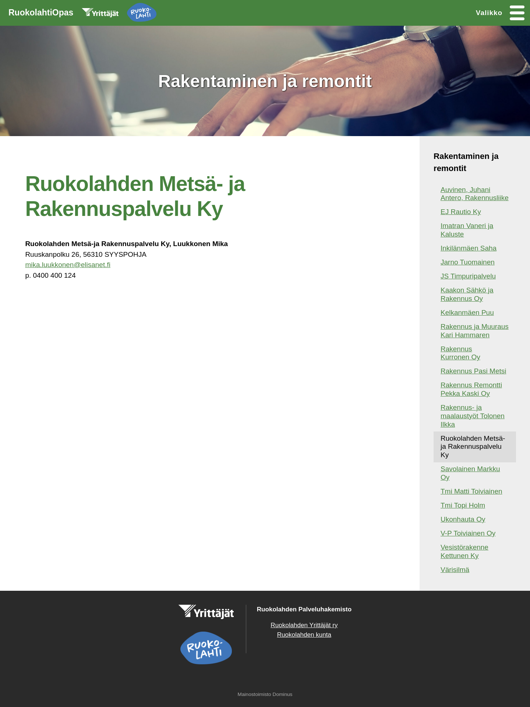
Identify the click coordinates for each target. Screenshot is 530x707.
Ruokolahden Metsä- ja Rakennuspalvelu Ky (473, 446)
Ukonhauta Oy (463, 519)
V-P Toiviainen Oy (468, 533)
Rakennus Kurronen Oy (460, 353)
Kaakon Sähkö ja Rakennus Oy (467, 294)
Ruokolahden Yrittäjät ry (304, 625)
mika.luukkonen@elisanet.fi (67, 265)
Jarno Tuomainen (468, 262)
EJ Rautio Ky (461, 212)
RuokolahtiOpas (82, 14)
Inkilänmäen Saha (469, 248)
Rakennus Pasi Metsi (473, 371)
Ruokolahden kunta (304, 634)
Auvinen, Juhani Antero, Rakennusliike (475, 194)
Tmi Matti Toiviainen (471, 491)
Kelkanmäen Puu (467, 312)
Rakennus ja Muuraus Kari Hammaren (475, 331)
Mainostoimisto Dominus (265, 694)
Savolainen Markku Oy (470, 473)
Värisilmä (455, 569)
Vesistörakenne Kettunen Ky (464, 551)
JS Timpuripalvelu (468, 276)
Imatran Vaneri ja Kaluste (467, 230)
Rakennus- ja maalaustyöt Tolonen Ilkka (473, 416)
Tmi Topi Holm (463, 505)
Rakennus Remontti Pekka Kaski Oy (471, 389)
